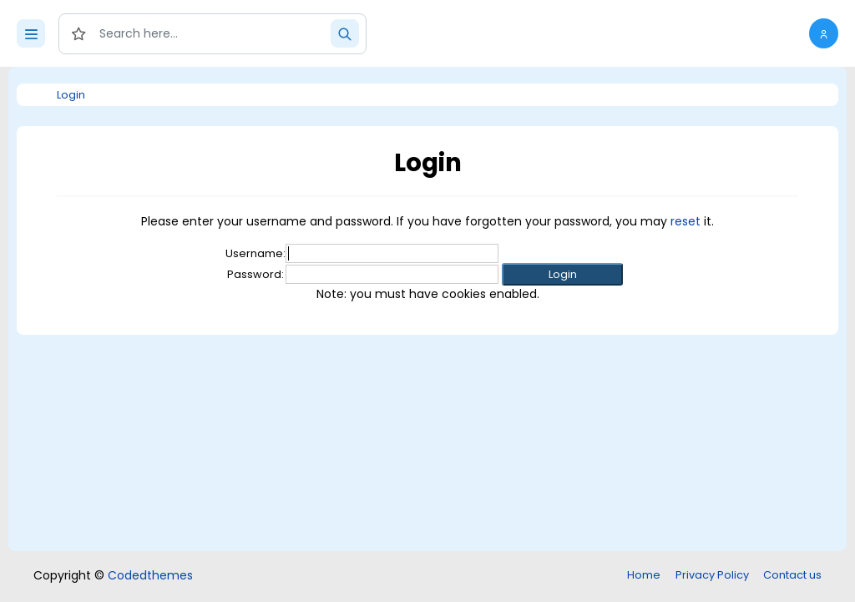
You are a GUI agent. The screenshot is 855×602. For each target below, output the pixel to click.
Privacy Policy (712, 575)
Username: (255, 253)
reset (685, 221)
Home (643, 575)
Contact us (792, 575)
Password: (255, 274)
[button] (823, 33)
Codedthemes (150, 575)
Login (71, 95)
